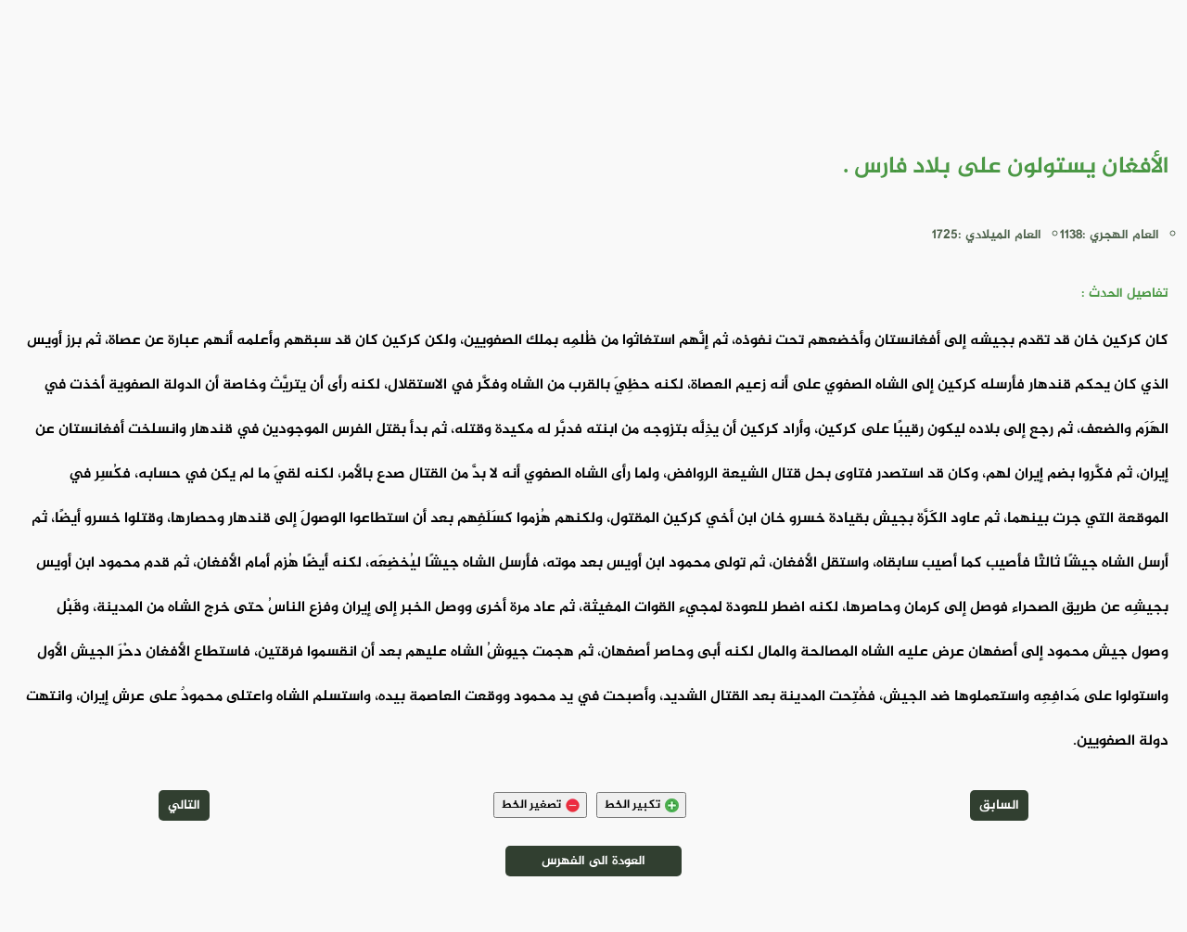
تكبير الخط (641, 805)
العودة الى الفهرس (593, 861)
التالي (184, 805)
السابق (999, 805)
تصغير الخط (540, 805)
